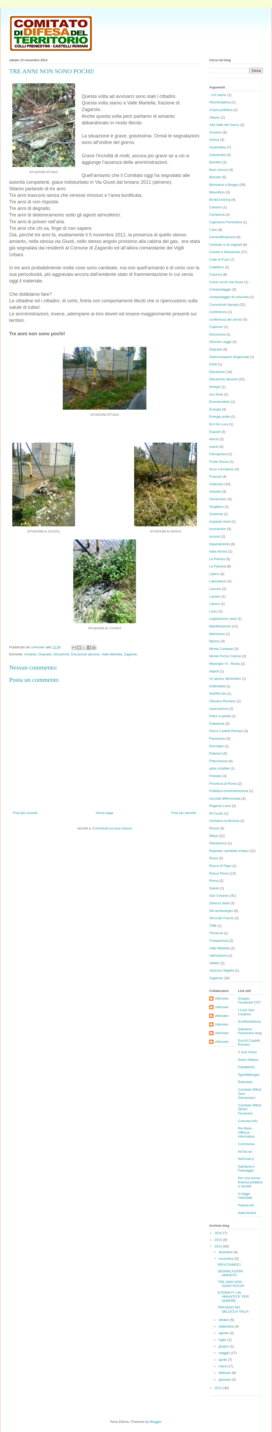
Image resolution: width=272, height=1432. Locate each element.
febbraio (225, 1373)
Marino (214, 641)
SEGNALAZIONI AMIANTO (230, 1273)
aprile (223, 1360)
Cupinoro (216, 327)
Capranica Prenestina (225, 222)
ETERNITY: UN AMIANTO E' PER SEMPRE (233, 1297)
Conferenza (218, 312)
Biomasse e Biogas (223, 185)
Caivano (215, 207)
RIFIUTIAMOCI (229, 1265)
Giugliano (216, 507)
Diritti (213, 364)
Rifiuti (213, 836)
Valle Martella (111, 654)
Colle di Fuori (219, 259)
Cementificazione (222, 237)
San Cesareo (219, 896)
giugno (224, 1346)
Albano (214, 117)
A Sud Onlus (247, 1052)
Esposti (214, 432)
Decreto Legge (220, 342)
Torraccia (216, 933)
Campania (217, 214)
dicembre (226, 1252)
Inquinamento (219, 544)
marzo (224, 1366)
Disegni (214, 387)
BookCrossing (219, 200)
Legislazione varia (222, 619)
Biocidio (215, 177)
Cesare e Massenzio (224, 252)
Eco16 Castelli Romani (249, 1043)
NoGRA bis (217, 693)
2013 (218, 1388)
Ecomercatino (219, 402)
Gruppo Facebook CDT (249, 1000)
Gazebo (215, 491)
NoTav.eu (245, 1152)
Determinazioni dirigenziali (229, 357)
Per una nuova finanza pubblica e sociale (250, 1182)
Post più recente (25, 813)
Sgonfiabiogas (248, 1075)
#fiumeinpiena (219, 102)
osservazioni (218, 709)
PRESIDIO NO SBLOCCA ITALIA (233, 1309)
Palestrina (216, 724)
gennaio (225, 1379)
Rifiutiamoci (218, 843)
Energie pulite (219, 417)
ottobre (224, 1320)
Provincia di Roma (223, 783)
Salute (214, 888)
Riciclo (214, 828)
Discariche (61, 654)
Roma (213, 881)
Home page (104, 813)
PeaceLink (246, 1205)
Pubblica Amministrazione (228, 791)
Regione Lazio (220, 806)
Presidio (215, 776)
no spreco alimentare (225, 679)
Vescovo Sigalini (221, 970)
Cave (213, 230)
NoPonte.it (246, 1159)
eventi (213, 447)
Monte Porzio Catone (225, 656)
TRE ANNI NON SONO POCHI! (231, 1284)
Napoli (214, 671)
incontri (214, 536)
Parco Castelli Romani (226, 731)
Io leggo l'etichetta (245, 1196)
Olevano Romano (222, 701)
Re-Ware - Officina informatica (246, 1132)
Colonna (215, 274)
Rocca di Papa (220, 866)
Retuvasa (245, 1082)
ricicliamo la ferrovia (224, 821)
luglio (223, 1340)
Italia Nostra (218, 551)
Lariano (214, 596)
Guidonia (216, 514)
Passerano (217, 738)
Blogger (155, 1422)
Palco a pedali (220, 716)
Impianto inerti (220, 521)
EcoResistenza (249, 1021)
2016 (218, 1233)
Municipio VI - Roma (224, 664)
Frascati (215, 476)
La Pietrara (217, 566)
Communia (246, 1144)
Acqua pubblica (221, 110)
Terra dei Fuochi (221, 918)
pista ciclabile (219, 768)
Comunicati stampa (223, 305)
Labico (214, 574)
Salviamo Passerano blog (250, 1031)
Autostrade (217, 155)
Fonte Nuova (219, 462)
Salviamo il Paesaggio (246, 1168)
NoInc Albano (248, 1060)
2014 (218, 1246)
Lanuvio (215, 589)
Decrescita (217, 334)
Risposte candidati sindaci (228, 851)
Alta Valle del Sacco (224, 125)
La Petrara (217, 559)
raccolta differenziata (225, 798)
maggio (225, 1353)
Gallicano (216, 484)
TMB (212, 926)
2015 (218, 1240)
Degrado (45, 654)
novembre (227, 1259)
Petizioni (215, 753)
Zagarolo (130, 654)
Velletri (214, 963)
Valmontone (218, 955)
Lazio (213, 611)
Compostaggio (220, 289)
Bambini (215, 162)
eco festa (216, 394)
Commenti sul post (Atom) (112, 828)
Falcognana (218, 454)
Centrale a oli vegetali (225, 245)
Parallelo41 (246, 1067)
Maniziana (217, 634)
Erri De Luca (218, 424)
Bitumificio (217, 192)
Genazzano (218, 499)
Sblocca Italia (219, 903)
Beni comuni (218, 170)
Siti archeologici (221, 911)
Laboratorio (217, 581)
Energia (215, 409)
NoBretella (217, 686)
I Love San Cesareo (246, 1012)
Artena (214, 140)
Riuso (213, 858)
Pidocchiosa (218, 761)
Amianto (30, 654)
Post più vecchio (183, 813)
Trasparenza (218, 941)
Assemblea (217, 147)
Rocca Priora (219, 873)
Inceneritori (217, 529)
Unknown (221, 998)
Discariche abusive (85, 654)
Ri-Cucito (216, 813)
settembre (227, 1326)
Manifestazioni (220, 626)
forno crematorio (221, 469)
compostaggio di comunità (229, 297)
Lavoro (214, 604)
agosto (224, 1333)
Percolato (216, 746)
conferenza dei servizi (225, 319)
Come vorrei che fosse (226, 282)
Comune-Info (248, 1121)
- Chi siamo (217, 95)
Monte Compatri (221, 649)
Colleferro (216, 267)
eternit (214, 439)
